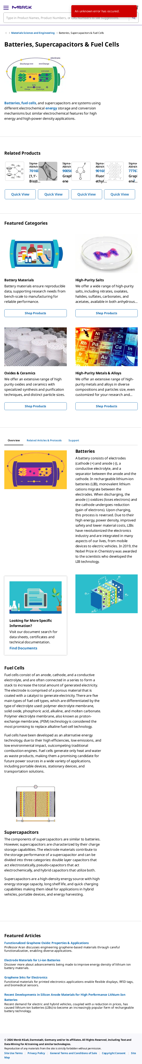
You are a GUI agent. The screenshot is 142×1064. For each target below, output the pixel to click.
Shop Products (35, 313)
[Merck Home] (22, 7)
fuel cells (28, 103)
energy (51, 108)
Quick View (20, 194)
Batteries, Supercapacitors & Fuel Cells (81, 33)
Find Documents (23, 648)
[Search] (133, 17)
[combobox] (71, 17)
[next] (134, 180)
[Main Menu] (6, 7)
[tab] (13, 440)
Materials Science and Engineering (33, 33)
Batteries (12, 103)
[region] (71, 180)
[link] (13, 1053)
